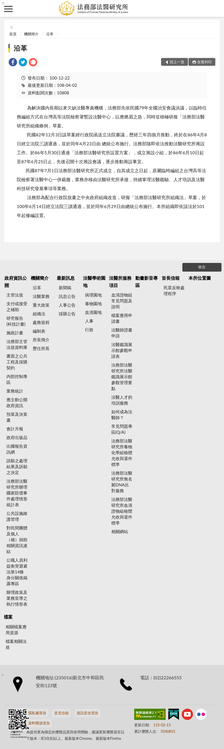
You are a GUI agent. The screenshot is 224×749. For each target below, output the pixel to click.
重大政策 (41, 304)
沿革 (49, 34)
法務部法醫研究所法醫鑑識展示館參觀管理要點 (121, 376)
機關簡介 (31, 34)
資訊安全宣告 (87, 713)
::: (3, 3)
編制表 (39, 330)
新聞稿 (65, 287)
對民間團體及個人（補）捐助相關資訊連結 (16, 539)
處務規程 (41, 322)
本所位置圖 (199, 278)
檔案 (8, 616)
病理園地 (93, 294)
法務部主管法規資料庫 (16, 344)
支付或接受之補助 (16, 306)
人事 (89, 320)
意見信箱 (61, 713)
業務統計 (14, 390)
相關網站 (119, 531)
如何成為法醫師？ (121, 414)
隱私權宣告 (37, 713)
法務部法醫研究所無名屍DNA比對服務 (121, 481)
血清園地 (93, 312)
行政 (89, 329)
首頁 (12, 34)
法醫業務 (41, 296)
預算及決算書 (16, 417)
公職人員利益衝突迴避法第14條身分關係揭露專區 (16, 571)
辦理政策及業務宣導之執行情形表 (16, 598)
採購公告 (67, 313)
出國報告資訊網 (16, 449)
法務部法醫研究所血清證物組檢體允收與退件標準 (121, 511)
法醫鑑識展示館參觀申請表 (121, 350)
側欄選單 (8, 9)
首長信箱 (171, 278)
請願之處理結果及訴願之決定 (16, 466)
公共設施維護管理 (16, 516)
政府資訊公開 (15, 281)
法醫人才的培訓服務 (121, 400)
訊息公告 (67, 296)
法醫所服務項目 (120, 281)
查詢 (215, 8)
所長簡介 (41, 339)
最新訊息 (66, 278)
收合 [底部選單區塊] (202, 267)
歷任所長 (41, 348)
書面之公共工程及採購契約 (16, 361)
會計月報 (14, 428)
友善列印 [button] (204, 62)
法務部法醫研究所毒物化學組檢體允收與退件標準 (121, 452)
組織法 (39, 313)
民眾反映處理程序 (174, 290)
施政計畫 (14, 332)
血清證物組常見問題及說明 (121, 300)
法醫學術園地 (94, 281)
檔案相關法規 (16, 644)
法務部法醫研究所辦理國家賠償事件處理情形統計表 (16, 493)
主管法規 (14, 294)
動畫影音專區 (146, 281)
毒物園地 (93, 303)
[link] (13, 63)
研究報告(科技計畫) (15, 321)
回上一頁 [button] (177, 62)
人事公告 (67, 304)
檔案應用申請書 (121, 318)
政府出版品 (16, 437)
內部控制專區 (16, 379)
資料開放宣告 (39, 723)
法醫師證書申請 (121, 332)
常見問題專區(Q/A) (121, 429)
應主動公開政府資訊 (16, 402)
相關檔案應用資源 (16, 629)
